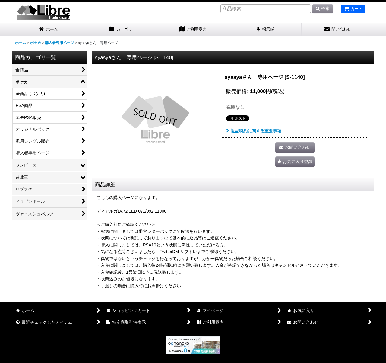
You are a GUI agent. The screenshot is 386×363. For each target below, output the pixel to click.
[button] (295, 161)
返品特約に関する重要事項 (253, 130)
